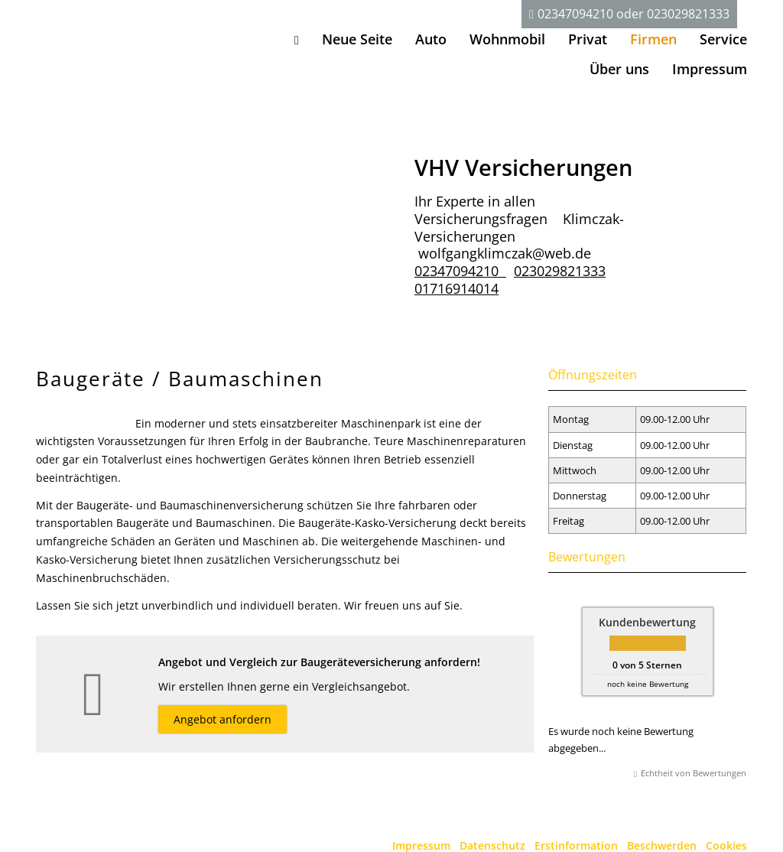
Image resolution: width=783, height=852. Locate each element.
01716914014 (456, 288)
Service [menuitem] (723, 39)
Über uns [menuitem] (619, 69)
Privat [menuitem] (587, 39)
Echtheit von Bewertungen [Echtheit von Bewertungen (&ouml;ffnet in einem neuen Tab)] (693, 773)
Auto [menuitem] (431, 39)
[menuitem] (296, 39)
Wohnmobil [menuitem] (507, 39)
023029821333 (688, 13)
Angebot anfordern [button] (222, 719)
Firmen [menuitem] (653, 39)
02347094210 (575, 13)
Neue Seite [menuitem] (357, 39)
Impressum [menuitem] (709, 69)
